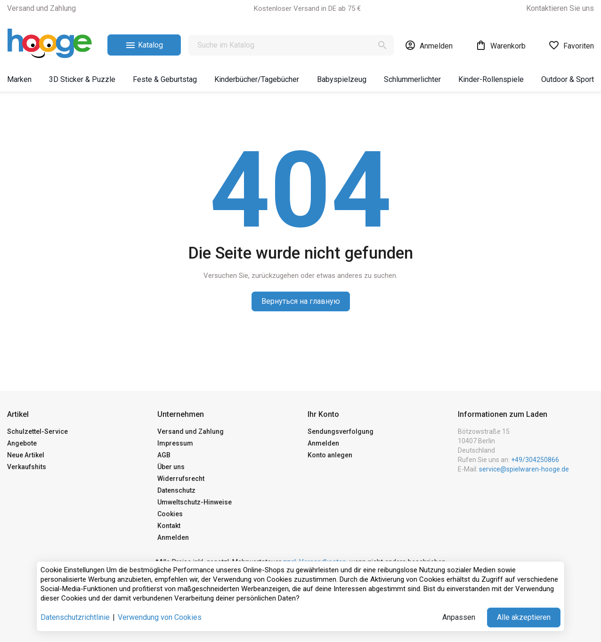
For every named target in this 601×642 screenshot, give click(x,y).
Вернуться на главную (300, 301)
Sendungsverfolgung (341, 431)
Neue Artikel (25, 455)
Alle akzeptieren (524, 617)
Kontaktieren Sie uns (560, 8)
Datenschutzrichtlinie (75, 617)
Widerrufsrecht (180, 478)
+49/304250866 (535, 459)
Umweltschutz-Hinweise (194, 502)
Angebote (22, 443)
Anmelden (173, 537)
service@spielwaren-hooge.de (524, 469)
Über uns (171, 467)
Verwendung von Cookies (160, 617)
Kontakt (168, 525)
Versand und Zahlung (41, 8)
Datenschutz (176, 490)
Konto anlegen (330, 455)
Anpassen (458, 617)
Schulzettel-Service (37, 431)
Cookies (170, 514)
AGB (164, 455)
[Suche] (290, 45)
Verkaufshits (26, 467)
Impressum (175, 443)
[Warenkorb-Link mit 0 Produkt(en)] (500, 45)
